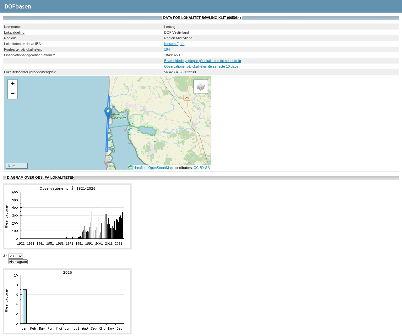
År (5, 256)
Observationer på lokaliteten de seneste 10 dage (201, 66)
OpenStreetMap (160, 168)
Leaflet (140, 168)
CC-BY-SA (201, 168)
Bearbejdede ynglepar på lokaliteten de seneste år (202, 61)
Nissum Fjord (174, 44)
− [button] (13, 94)
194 (167, 49)
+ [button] (13, 84)
